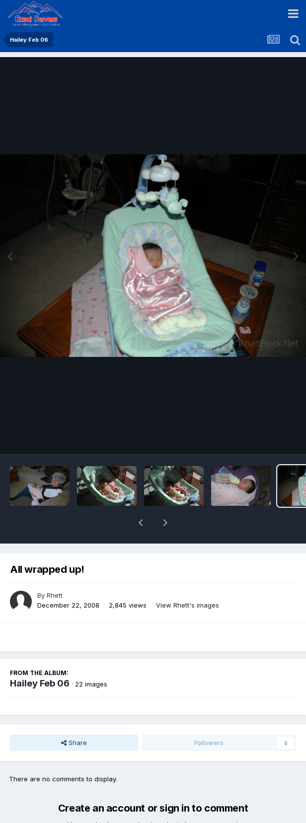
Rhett (55, 569)
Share (74, 716)
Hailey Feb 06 (40, 657)
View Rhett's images (187, 579)
